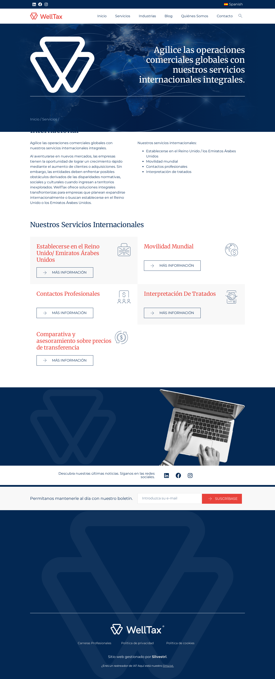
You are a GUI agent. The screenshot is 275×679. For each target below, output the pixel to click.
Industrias (147, 16)
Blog (169, 16)
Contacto (225, 16)
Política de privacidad (137, 641)
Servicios (122, 16)
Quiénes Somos (194, 16)
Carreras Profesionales (94, 641)
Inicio (102, 16)
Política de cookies (180, 641)
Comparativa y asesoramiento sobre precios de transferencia (74, 341)
